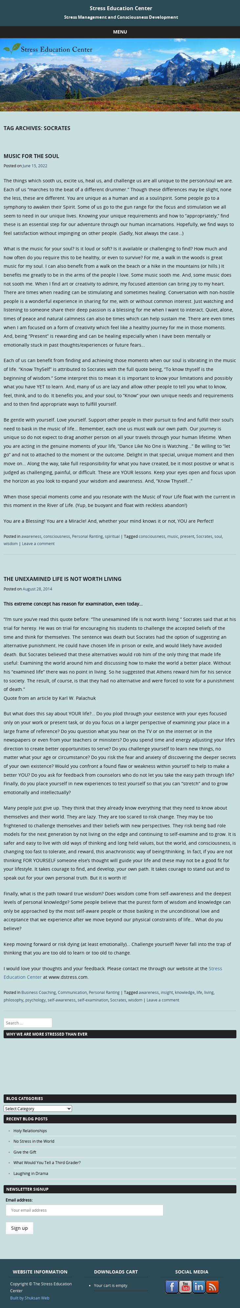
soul (218, 536)
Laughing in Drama (30, 1173)
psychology (35, 999)
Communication (72, 992)
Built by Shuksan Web (29, 1297)
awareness (31, 536)
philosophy (13, 999)
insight (167, 992)
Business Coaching (38, 992)
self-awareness (62, 999)
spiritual (112, 536)
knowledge (185, 992)
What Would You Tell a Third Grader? (47, 1162)
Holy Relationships (30, 1130)
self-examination (93, 999)
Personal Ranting (87, 536)
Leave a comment (38, 543)
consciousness (56, 536)
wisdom (11, 543)
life (199, 992)
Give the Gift (24, 1152)
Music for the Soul (31, 156)
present (187, 536)
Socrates (204, 536)
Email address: (19, 1200)
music (172, 536)
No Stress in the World (33, 1141)
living (209, 992)
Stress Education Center (121, 8)
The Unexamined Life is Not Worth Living (63, 579)
